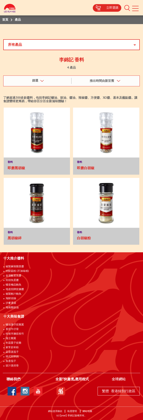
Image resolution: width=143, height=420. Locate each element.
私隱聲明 (72, 411)
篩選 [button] (35, 80)
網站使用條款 (55, 411)
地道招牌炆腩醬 (15, 289)
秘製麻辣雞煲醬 (15, 266)
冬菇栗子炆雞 (13, 343)
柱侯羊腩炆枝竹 (15, 334)
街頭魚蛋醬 (12, 280)
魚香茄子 (11, 361)
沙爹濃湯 (11, 303)
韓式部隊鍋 (12, 356)
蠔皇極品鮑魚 (13, 285)
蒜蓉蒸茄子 (12, 352)
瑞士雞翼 (11, 338)
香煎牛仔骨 (12, 329)
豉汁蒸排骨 (12, 365)
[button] (127, 8)
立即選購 (112, 7)
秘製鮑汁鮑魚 (13, 294)
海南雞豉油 (12, 307)
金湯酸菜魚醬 (13, 275)
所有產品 (15, 44)
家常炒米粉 (12, 347)
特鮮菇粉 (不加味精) (17, 271)
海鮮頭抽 (11, 298)
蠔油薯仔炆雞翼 (15, 324)
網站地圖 (88, 411)
